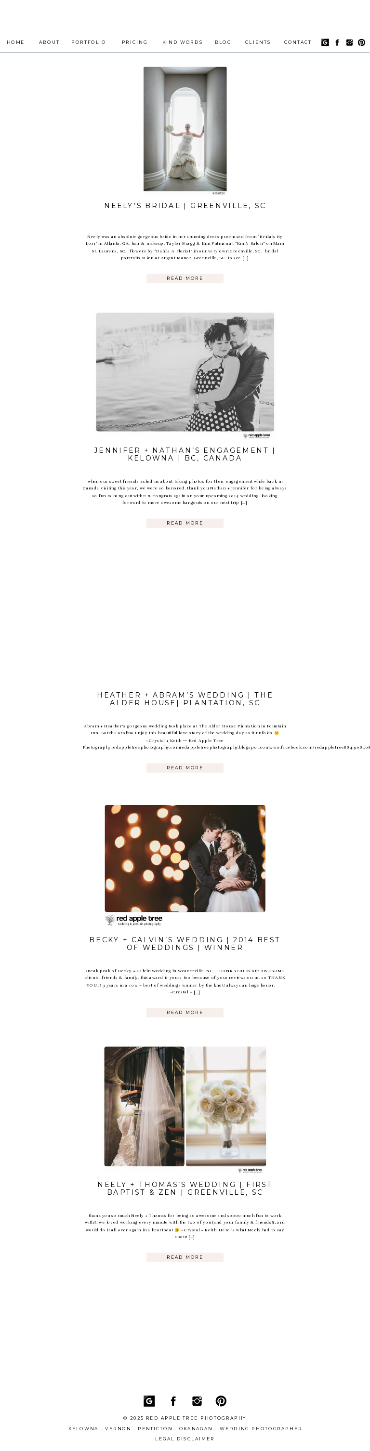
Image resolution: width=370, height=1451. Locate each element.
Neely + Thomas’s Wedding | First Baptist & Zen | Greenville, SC (185, 1189)
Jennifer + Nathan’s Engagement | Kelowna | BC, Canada (185, 454)
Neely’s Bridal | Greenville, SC (185, 205)
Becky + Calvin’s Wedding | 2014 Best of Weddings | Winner (184, 944)
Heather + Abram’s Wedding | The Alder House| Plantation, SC (185, 699)
